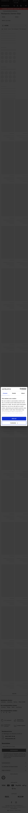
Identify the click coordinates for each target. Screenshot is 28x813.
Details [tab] (14, 393)
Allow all (14, 418)
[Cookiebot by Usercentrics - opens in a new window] (20, 389)
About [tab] (23, 393)
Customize (14, 423)
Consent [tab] (5, 393)
